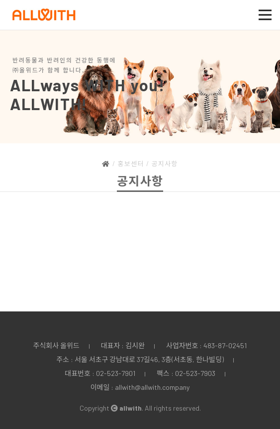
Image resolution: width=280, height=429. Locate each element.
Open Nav (269, 9)
